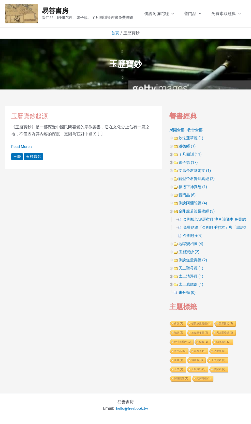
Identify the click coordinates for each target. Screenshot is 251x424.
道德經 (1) (188, 146)
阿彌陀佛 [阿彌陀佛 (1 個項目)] (181, 378)
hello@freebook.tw (132, 408)
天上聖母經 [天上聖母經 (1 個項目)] (224, 332)
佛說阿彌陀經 (168, 14)
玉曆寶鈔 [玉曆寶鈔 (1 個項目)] (218, 360)
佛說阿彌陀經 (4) (194, 203)
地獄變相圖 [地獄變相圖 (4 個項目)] (199, 332)
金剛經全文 (193, 235)
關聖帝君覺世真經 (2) (198, 178)
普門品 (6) (188, 194)
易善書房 (55, 10)
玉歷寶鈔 (34, 156)
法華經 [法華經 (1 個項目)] (219, 351)
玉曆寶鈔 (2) (190, 251)
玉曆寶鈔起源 (31, 116)
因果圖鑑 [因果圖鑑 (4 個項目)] (226, 323)
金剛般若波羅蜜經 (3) (198, 211)
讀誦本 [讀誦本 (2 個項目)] (219, 369)
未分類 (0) (188, 292)
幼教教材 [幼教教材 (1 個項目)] (223, 341)
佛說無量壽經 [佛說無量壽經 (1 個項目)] (201, 323)
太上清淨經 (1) (192, 276)
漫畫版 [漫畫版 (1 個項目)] (197, 360)
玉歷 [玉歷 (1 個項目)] (178, 369)
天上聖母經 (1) (192, 268)
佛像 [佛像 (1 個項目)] (178, 323)
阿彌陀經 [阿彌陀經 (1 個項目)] (204, 378)
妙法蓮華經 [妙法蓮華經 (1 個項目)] (182, 341)
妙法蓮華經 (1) (192, 137)
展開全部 (177, 129)
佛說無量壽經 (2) (194, 260)
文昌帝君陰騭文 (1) (196, 170)
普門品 (200, 14)
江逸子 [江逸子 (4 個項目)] (199, 351)
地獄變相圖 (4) (192, 243)
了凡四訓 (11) (191, 154)
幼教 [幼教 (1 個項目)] (203, 341)
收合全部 (196, 129)
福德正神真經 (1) (194, 186)
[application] (180, 14)
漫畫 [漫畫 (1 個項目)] (178, 360)
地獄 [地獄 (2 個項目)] (178, 332)
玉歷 (17, 156)
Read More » (22, 146)
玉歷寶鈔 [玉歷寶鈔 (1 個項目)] (198, 369)
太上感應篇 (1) (192, 284)
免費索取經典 (231, 14)
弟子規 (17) (189, 162)
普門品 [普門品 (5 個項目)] (180, 351)
